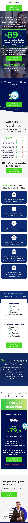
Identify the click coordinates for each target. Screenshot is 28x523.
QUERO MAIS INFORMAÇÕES (14, 8)
